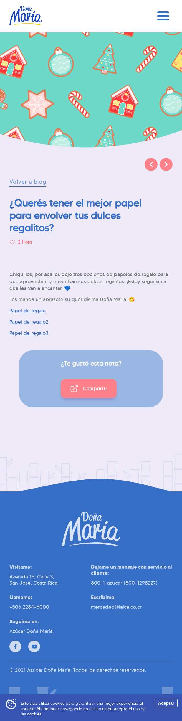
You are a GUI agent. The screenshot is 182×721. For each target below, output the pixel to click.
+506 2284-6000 (29, 607)
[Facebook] (15, 646)
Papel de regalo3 (29, 333)
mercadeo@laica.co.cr (116, 607)
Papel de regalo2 (28, 322)
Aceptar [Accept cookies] (166, 703)
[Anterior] (151, 164)
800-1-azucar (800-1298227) (124, 583)
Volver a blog (27, 181)
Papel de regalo (27, 311)
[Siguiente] (166, 164)
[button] (89, 388)
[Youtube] (34, 646)
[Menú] (163, 16)
